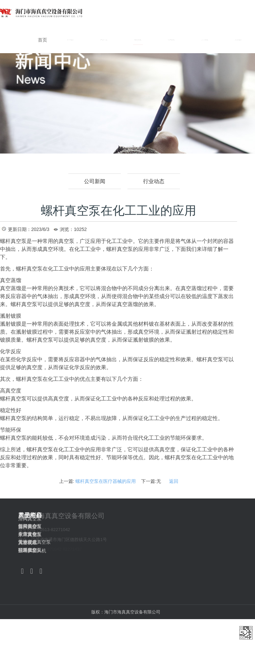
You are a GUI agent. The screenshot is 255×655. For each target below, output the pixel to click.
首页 (42, 40)
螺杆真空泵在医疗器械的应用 (105, 481)
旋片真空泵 (144, 526)
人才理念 (199, 542)
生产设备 (199, 534)
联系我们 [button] (238, 40)
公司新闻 (94, 181)
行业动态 (153, 181)
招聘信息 (199, 550)
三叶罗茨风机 (146, 550)
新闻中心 (199, 526)
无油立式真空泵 (91, 542)
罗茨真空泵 (87, 534)
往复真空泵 (87, 550)
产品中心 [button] (104, 40)
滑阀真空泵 (144, 518)
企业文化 (27, 534)
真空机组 (141, 542)
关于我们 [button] (70, 40)
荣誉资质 (27, 542)
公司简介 (27, 526)
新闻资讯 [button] (138, 40)
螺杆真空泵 (87, 526)
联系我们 (27, 550)
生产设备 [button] (171, 40)
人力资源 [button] (205, 40)
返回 (173, 481)
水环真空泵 (144, 534)
